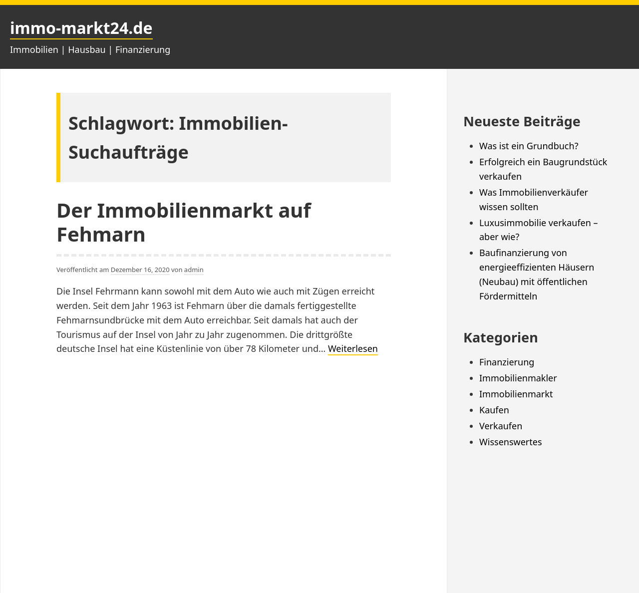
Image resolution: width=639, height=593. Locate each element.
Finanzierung (506, 362)
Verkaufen (500, 426)
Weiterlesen (353, 348)
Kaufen (494, 410)
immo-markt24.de (81, 27)
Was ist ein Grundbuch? (528, 146)
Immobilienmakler (518, 378)
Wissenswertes (510, 442)
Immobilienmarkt (516, 394)
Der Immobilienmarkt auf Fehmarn (183, 222)
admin (194, 269)
